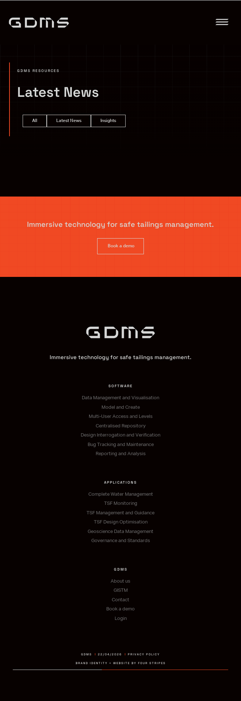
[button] (222, 23)
